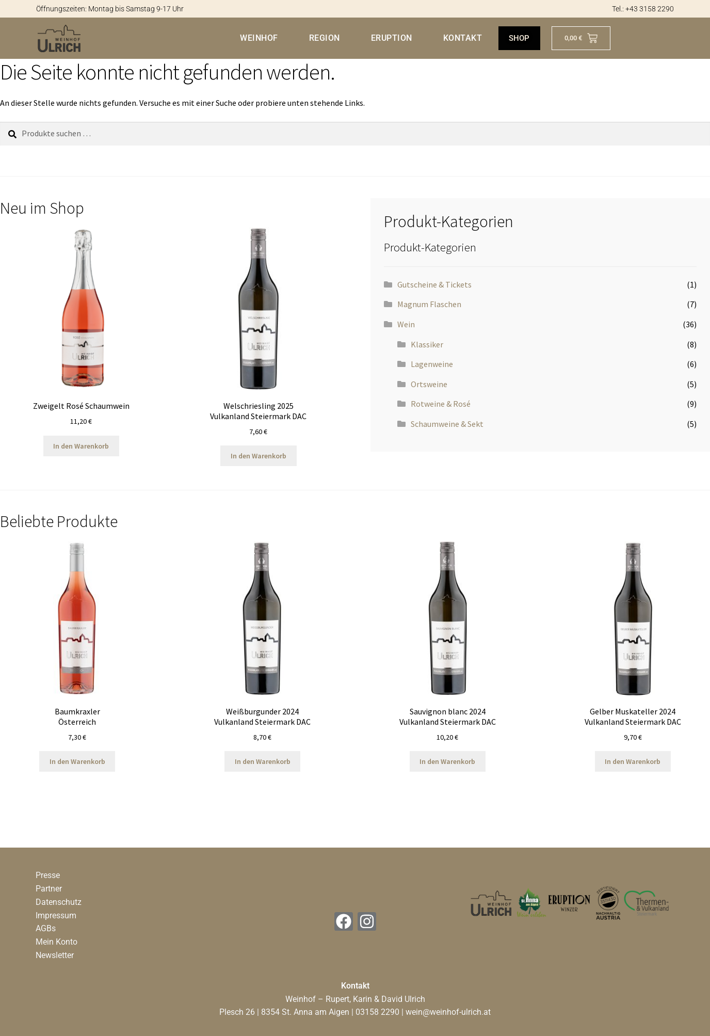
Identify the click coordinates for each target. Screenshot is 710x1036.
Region (323, 38)
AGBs (46, 928)
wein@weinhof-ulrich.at (448, 1012)
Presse (48, 875)
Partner (49, 889)
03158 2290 (377, 1012)
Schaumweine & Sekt (447, 424)
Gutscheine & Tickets (434, 284)
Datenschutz (59, 902)
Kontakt (461, 38)
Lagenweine (432, 364)
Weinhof (258, 38)
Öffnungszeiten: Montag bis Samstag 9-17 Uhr (110, 9)
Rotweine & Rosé (441, 404)
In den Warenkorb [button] (81, 446)
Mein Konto (56, 942)
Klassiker (427, 344)
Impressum (56, 915)
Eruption (390, 38)
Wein (406, 324)
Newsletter (55, 955)
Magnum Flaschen (429, 304)
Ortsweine (429, 384)
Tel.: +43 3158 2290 (643, 9)
